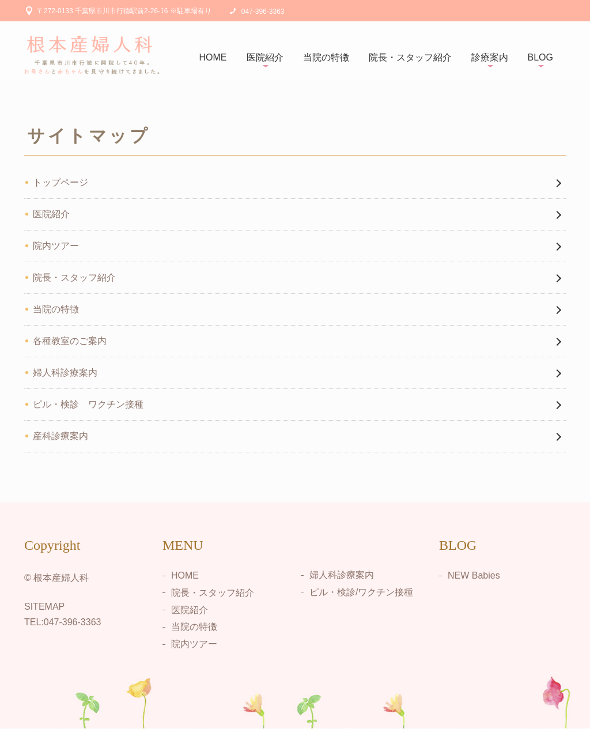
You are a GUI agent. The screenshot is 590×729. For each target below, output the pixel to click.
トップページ (60, 182)
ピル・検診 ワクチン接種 (88, 404)
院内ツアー (56, 246)
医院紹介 (265, 57)
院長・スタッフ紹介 (410, 57)
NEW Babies (474, 575)
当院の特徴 (326, 57)
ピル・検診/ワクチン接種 (361, 592)
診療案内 (489, 57)
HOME (213, 57)
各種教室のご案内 (70, 341)
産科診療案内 (60, 436)
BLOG (540, 57)
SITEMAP (44, 606)
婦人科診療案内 (65, 372)
